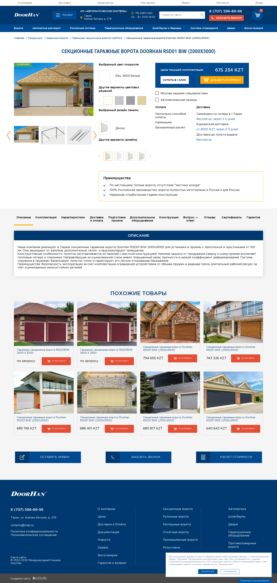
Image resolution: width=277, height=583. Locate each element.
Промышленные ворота (180, 539)
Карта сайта (18, 557)
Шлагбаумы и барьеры (166, 28)
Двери (231, 28)
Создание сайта (28, 578)
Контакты (222, 3)
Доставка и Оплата (112, 524)
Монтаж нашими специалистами (184, 93)
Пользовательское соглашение (34, 535)
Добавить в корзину (222, 80)
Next (95, 135)
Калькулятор (105, 3)
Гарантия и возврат (112, 562)
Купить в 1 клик (174, 80)
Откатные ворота (176, 532)
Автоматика (237, 509)
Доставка (65, 3)
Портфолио (147, 3)
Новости (104, 539)
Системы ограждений (204, 28)
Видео (186, 3)
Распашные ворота (177, 524)
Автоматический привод (179, 99)
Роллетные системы (82, 28)
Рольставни (171, 547)
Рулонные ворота (176, 517)
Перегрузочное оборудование (124, 28)
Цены (102, 517)
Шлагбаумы (236, 517)
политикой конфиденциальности (187, 562)
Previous (9, 135)
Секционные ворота (178, 509)
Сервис (103, 547)
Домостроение (253, 28)
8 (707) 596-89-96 (225, 11)
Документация (108, 532)
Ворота (18, 28)
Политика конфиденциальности (34, 531)
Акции (259, 3)
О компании (24, 3)
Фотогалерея (107, 555)
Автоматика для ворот (46, 28)
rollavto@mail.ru (22, 525)
